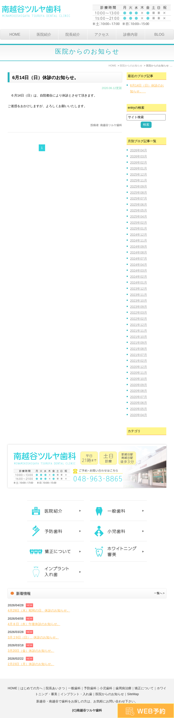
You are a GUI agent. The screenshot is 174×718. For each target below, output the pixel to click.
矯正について (144, 688)
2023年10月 (138, 300)
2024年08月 (138, 252)
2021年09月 (138, 342)
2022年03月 (138, 312)
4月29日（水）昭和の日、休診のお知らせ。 (39, 610)
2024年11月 (138, 240)
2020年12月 (138, 367)
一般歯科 (74, 688)
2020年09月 (138, 385)
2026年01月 (138, 168)
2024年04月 (138, 264)
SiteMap (133, 694)
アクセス (101, 34)
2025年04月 (138, 216)
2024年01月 (138, 282)
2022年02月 (138, 318)
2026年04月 (138, 150)
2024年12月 (138, 234)
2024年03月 (138, 270)
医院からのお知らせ (109, 694)
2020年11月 (138, 372)
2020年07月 (138, 397)
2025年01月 (138, 228)
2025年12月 (138, 174)
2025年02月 (138, 222)
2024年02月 (138, 276)
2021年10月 (138, 337)
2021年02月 (138, 361)
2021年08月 (138, 349)
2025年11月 (138, 180)
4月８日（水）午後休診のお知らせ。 (34, 624)
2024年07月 (138, 258)
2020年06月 (138, 403)
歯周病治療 (123, 688)
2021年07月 (138, 355)
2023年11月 (138, 295)
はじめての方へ (31, 688)
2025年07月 (138, 198)
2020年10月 (138, 379)
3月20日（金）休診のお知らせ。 (31, 650)
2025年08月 (138, 192)
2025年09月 (138, 186)
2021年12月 (138, 325)
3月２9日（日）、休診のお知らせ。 (33, 637)
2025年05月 (138, 210)
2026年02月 (138, 162)
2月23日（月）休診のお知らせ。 (31, 664)
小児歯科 (106, 688)
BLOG (159, 34)
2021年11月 (138, 330)
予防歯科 (90, 688)
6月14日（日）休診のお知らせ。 (47, 77)
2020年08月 (138, 391)
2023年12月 (138, 288)
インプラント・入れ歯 (76, 694)
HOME (15, 34)
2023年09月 (138, 306)
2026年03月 (138, 156)
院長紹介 (72, 34)
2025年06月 (138, 204)
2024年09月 (138, 246)
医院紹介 (44, 34)
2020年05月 (138, 409)
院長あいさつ (55, 688)
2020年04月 (138, 415)
